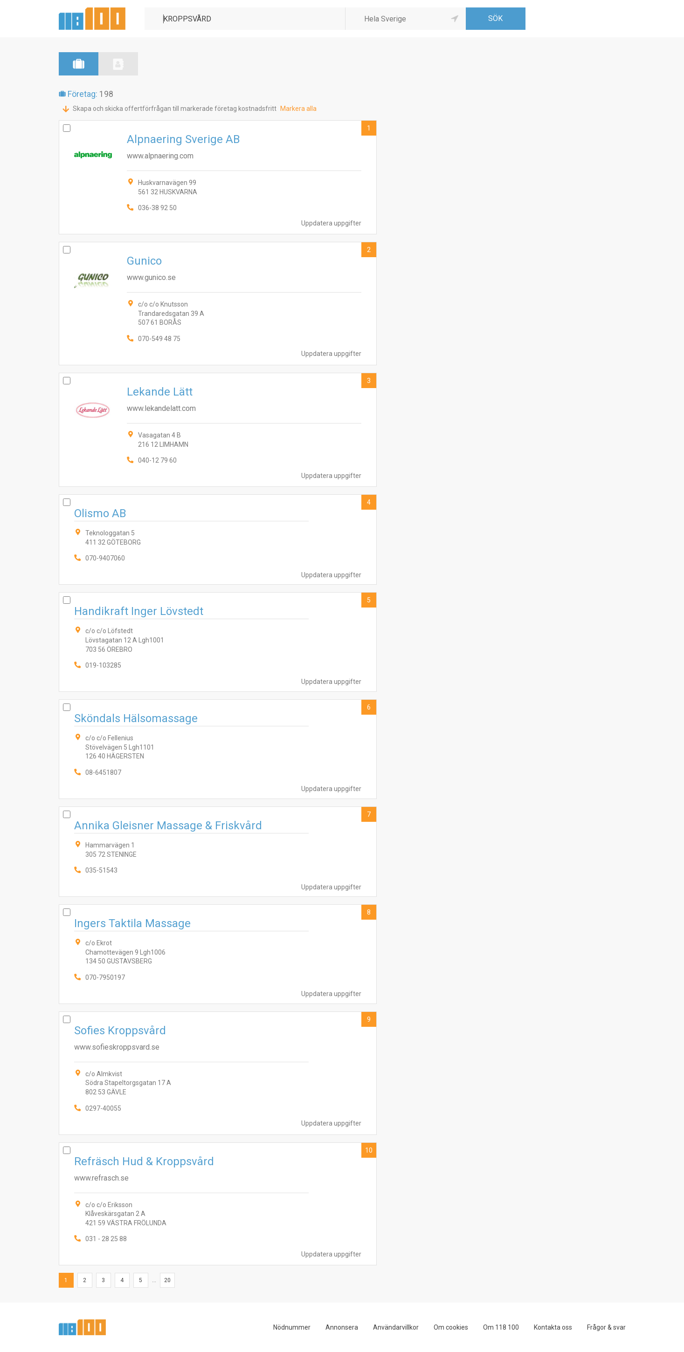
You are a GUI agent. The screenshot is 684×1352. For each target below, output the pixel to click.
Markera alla (298, 108)
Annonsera (341, 1327)
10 (369, 1150)
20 (167, 1280)
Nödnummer (292, 1327)
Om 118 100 (501, 1327)
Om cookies (451, 1327)
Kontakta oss (553, 1327)
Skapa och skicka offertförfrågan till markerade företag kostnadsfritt (174, 108)
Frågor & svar (606, 1327)
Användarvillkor (396, 1327)
